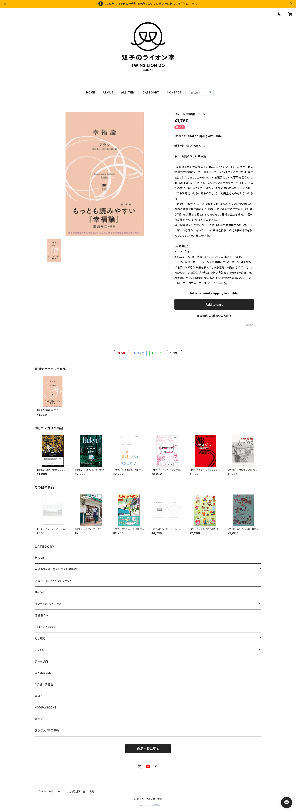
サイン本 (40, 592)
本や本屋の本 (43, 672)
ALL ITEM (128, 92)
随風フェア (41, 719)
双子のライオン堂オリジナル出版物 (56, 569)
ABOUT (108, 92)
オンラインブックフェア (48, 603)
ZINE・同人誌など (45, 626)
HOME (90, 92)
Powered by (148, 805)
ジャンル (40, 649)
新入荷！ (40, 557)
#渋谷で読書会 (44, 684)
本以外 (39, 696)
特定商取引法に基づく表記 (80, 791)
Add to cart (214, 304)
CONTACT (174, 92)
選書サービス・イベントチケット (53, 580)
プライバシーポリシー (49, 791)
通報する (249, 325)
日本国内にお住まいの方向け (214, 315)
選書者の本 (42, 615)
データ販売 (41, 661)
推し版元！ (41, 638)
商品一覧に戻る (148, 749)
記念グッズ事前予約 (47, 730)
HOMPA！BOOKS (45, 707)
